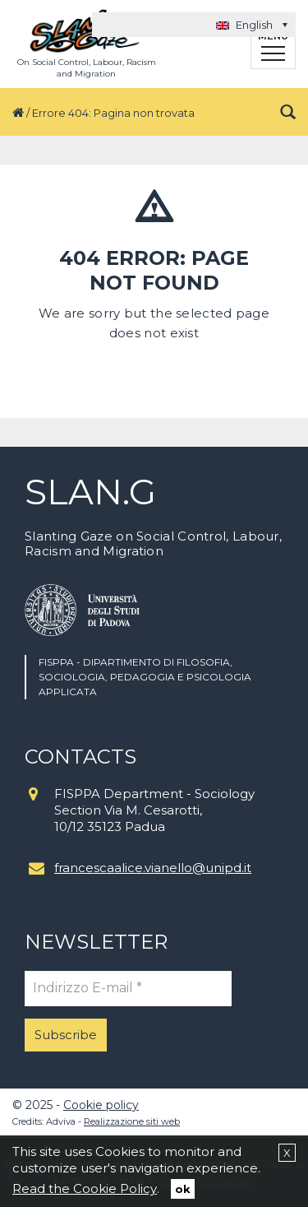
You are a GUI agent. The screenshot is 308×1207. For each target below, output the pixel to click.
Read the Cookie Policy (84, 1188)
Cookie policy (101, 1105)
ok (183, 1188)
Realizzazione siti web (132, 1121)
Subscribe (65, 1034)
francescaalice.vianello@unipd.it (152, 867)
